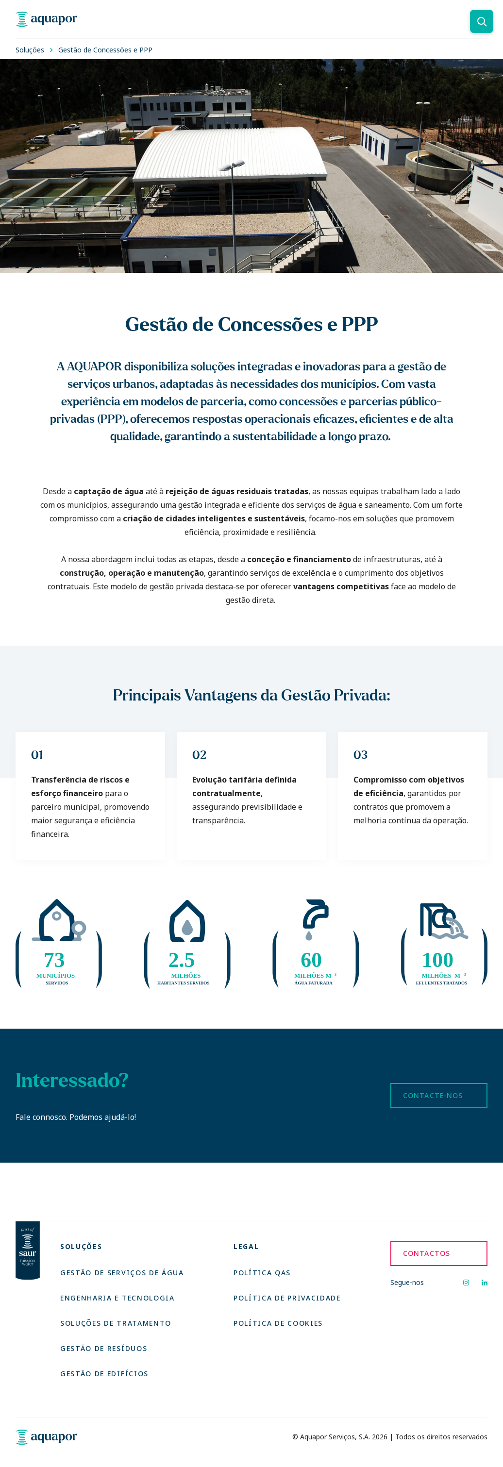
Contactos (426, 1253)
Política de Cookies (278, 1323)
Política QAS (262, 1272)
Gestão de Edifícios (104, 1373)
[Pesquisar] (481, 21)
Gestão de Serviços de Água (122, 1272)
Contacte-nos (433, 1095)
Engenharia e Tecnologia (117, 1297)
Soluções (30, 49)
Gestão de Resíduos (103, 1348)
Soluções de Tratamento (115, 1323)
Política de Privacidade (287, 1297)
